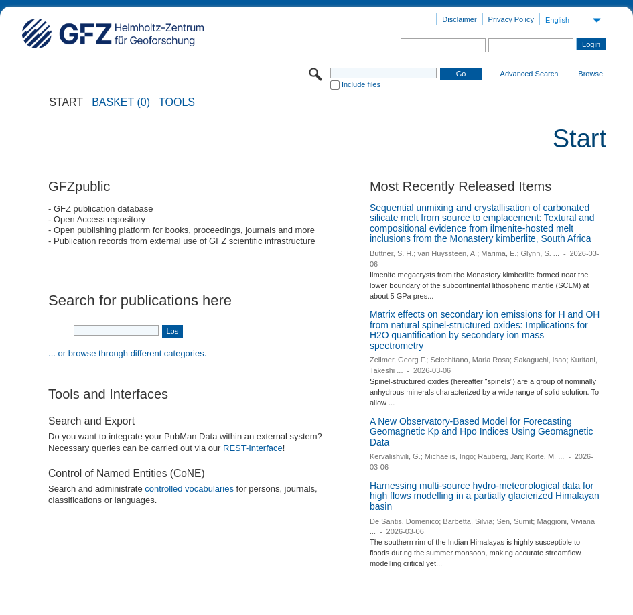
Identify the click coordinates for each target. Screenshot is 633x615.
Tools (177, 102)
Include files (361, 84)
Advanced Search (529, 74)
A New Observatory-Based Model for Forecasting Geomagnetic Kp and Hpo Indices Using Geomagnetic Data (481, 432)
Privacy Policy (511, 19)
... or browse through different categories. (127, 353)
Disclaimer (459, 19)
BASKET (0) (121, 102)
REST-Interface (253, 448)
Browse (590, 74)
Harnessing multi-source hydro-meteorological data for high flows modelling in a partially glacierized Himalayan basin (485, 496)
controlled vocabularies (189, 489)
